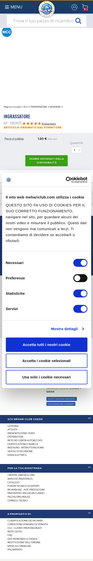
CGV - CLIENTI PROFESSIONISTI (24, 528)
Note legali (14, 531)
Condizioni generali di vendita (27, 524)
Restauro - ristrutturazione (25, 447)
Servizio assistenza (19, 478)
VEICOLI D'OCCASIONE (20, 451)
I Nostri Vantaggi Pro (21, 475)
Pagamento (14, 549)
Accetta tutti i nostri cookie (46, 344)
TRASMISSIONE (38, 106)
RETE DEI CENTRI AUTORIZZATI (24, 440)
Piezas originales (18, 496)
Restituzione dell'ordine (23, 542)
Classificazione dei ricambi (25, 520)
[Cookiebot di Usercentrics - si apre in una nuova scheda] (66, 180)
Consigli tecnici (17, 500)
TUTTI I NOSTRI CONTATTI (61, 399)
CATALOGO (13, 482)
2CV (25, 106)
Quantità (76, 147)
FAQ (9, 535)
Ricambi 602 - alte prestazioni (26, 489)
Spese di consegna (19, 546)
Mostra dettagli (64, 329)
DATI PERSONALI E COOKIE (22, 538)
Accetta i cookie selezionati (46, 361)
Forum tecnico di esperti (23, 486)
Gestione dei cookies (61, 404)
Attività (12, 429)
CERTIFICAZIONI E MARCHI (22, 444)
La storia (13, 426)
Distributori (15, 436)
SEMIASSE (55, 106)
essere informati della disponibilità (47, 160)
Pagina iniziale (12, 106)
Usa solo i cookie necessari (46, 377)
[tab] (46, 419)
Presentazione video (21, 433)
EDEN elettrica (17, 455)
